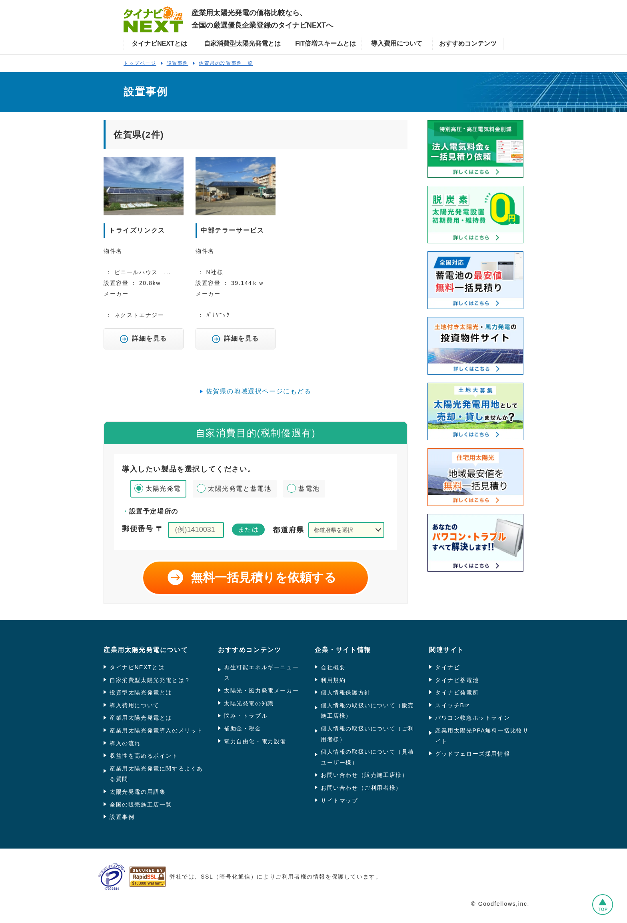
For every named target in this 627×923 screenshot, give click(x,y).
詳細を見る (143, 339)
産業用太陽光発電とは (141, 717)
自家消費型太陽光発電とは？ (150, 680)
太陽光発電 (163, 488)
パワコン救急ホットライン (472, 717)
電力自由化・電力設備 (255, 741)
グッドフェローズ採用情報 (472, 753)
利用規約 (333, 680)
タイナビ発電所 (457, 692)
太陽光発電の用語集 (138, 792)
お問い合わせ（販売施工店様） (364, 775)
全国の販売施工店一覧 (141, 804)
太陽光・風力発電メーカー (261, 690)
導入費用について (135, 705)
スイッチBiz (452, 705)
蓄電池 (308, 488)
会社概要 (333, 667)
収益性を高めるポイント (144, 755)
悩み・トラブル (246, 715)
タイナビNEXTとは (137, 667)
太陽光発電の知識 (249, 703)
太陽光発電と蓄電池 (239, 488)
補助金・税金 (243, 728)
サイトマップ (339, 800)
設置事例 (122, 817)
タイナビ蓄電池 (457, 680)
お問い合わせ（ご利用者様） (361, 788)
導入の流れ (125, 743)
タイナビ (447, 667)
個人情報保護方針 (346, 692)
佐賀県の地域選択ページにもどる (259, 391)
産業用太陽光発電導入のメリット (156, 730)
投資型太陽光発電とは (141, 692)
